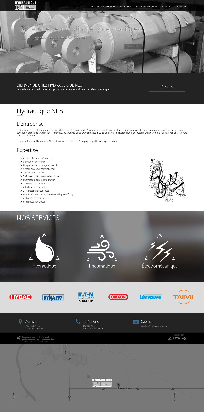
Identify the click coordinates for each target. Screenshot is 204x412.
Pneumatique (102, 250)
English (182, 6)
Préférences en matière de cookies (36, 341)
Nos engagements (147, 6)
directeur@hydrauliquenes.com (154, 326)
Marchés (125, 6)
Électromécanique (160, 250)
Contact (167, 6)
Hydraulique (44, 250)
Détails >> (167, 87)
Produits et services (103, 6)
